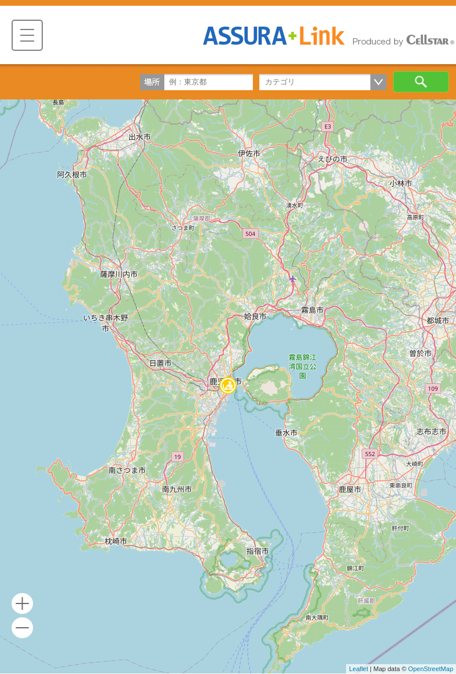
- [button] (22, 628)
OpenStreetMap (430, 668)
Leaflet (358, 668)
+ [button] (22, 603)
